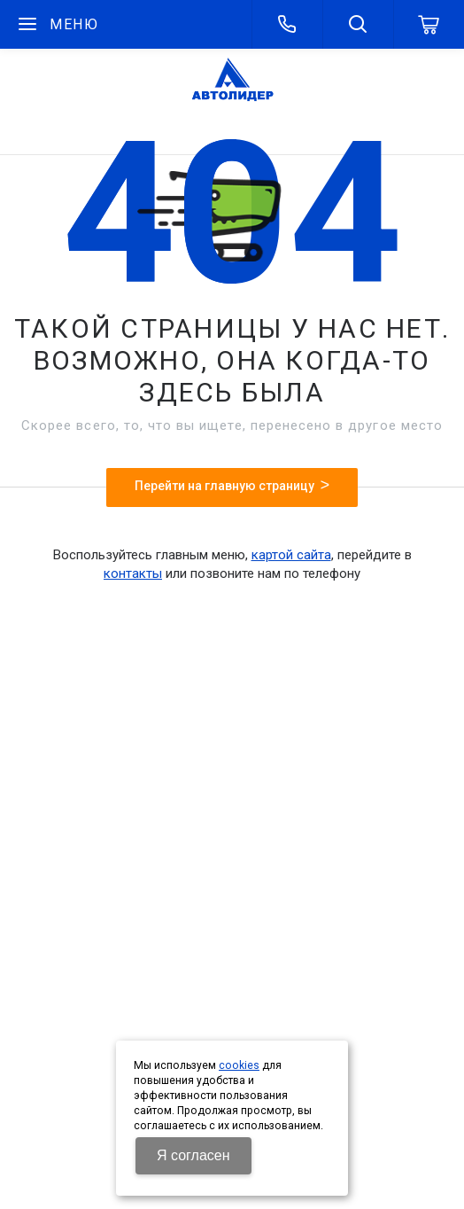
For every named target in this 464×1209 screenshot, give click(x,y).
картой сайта (291, 555)
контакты (133, 573)
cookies (239, 1065)
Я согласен (193, 1155)
